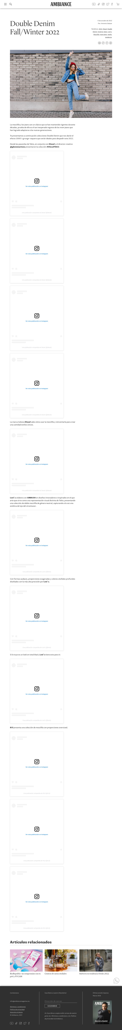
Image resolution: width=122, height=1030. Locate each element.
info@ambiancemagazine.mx (20, 1001)
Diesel (105, 29)
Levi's (110, 32)
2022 (100, 29)
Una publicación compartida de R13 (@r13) (36, 793)
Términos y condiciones (18, 1007)
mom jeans (103, 35)
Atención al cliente (16, 1012)
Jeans (105, 32)
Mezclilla (96, 35)
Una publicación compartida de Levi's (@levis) (37, 572)
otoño (110, 35)
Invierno (100, 32)
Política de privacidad (17, 1010)
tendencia (108, 37)
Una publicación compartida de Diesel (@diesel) (37, 212)
